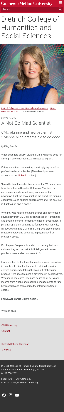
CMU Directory (9, 325)
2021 (18, 111)
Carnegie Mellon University (27, 4)
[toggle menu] (60, 3)
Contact (5, 331)
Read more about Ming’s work (18, 299)
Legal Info (6, 379)
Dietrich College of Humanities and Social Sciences (30, 27)
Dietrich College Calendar (15, 344)
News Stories (7, 111)
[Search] (32, 9)
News (53, 108)
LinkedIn (22, 175)
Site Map (6, 349)
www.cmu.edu (23, 379)
